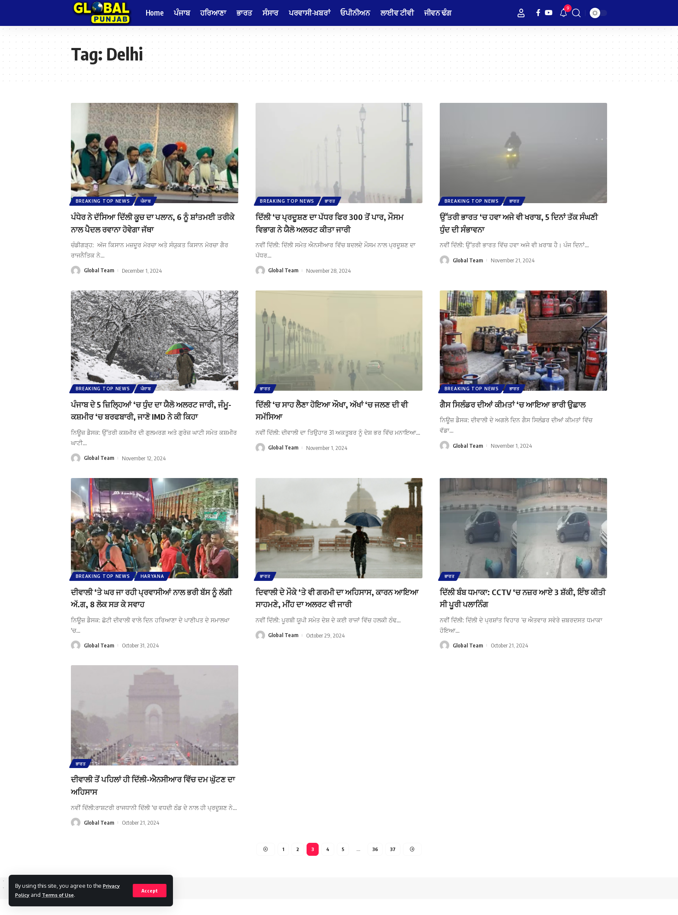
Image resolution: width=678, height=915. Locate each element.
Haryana (154, 587)
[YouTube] (549, 13)
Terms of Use (62, 894)
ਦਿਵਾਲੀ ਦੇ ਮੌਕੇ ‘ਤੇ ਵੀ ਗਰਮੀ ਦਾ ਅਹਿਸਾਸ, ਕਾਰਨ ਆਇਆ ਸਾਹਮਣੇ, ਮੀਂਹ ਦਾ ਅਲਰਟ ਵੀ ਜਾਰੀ (332, 615)
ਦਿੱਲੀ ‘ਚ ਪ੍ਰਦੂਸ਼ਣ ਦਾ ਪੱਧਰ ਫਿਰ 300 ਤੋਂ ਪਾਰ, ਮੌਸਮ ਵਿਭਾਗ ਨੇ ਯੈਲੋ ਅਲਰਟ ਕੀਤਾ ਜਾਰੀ (335, 222)
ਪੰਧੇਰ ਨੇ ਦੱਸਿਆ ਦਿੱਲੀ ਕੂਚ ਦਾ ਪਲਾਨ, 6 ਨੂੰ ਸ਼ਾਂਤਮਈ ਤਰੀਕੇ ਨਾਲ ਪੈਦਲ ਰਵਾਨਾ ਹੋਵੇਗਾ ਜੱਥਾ (150, 222)
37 (394, 864)
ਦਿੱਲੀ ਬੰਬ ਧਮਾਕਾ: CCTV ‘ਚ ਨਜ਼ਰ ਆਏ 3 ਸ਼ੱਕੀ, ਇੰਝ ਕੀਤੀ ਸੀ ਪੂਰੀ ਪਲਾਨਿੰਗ (522, 609)
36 (375, 864)
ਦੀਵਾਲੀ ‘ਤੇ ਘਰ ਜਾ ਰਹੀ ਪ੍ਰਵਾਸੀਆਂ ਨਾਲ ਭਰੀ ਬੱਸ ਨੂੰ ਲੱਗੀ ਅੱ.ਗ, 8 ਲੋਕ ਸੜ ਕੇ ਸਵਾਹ (150, 609)
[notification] (563, 13)
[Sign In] (521, 13)
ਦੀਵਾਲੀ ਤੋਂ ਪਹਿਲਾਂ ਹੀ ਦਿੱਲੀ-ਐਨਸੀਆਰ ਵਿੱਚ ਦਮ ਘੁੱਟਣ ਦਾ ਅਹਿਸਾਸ (149, 799)
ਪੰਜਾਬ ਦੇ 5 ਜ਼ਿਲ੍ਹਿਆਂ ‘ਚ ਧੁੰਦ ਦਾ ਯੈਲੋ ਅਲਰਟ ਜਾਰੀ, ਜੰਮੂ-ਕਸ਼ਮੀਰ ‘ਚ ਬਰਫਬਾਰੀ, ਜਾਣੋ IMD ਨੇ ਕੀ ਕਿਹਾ (151, 416)
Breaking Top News (103, 200)
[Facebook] (538, 13)
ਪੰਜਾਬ (147, 200)
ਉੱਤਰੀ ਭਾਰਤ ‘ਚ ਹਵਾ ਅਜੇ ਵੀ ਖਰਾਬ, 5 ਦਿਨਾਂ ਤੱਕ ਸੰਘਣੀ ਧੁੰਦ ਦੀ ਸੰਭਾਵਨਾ (517, 222)
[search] (576, 13)
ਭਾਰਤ (332, 200)
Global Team (99, 270)
